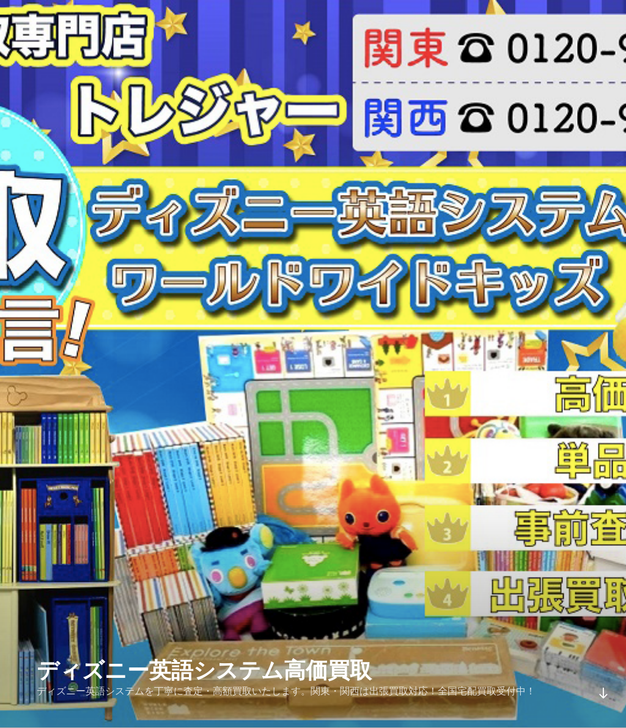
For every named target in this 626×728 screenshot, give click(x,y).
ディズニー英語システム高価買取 (204, 670)
